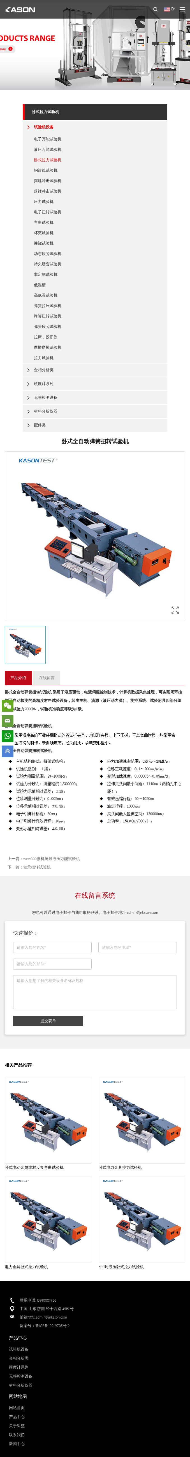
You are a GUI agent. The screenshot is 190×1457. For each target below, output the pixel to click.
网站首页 (17, 1408)
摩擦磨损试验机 (47, 347)
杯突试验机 (44, 233)
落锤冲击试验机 (47, 191)
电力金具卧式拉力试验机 (26, 1267)
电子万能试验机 (47, 139)
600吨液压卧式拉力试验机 (121, 1267)
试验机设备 (44, 127)
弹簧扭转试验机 (47, 316)
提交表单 (48, 1021)
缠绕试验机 (44, 243)
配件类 (40, 425)
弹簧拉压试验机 (47, 306)
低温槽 (40, 285)
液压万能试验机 (47, 149)
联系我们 (17, 1435)
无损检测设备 (45, 397)
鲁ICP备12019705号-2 (52, 1326)
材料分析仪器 (45, 411)
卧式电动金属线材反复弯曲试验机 (34, 1167)
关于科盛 (17, 1426)
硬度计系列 (44, 384)
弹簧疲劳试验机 (47, 326)
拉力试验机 (44, 358)
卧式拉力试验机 (45, 112)
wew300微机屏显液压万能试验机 (51, 859)
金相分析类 (44, 370)
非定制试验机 (45, 274)
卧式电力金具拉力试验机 (120, 1167)
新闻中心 (17, 1444)
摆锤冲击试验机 (47, 181)
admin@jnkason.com (142, 912)
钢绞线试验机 (45, 170)
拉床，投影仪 (45, 337)
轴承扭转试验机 (37, 867)
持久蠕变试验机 (47, 264)
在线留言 (47, 678)
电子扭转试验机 (47, 212)
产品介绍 (18, 678)
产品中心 (17, 1417)
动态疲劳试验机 (47, 254)
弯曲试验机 (44, 222)
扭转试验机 (42, 692)
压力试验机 (44, 202)
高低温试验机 (45, 295)
